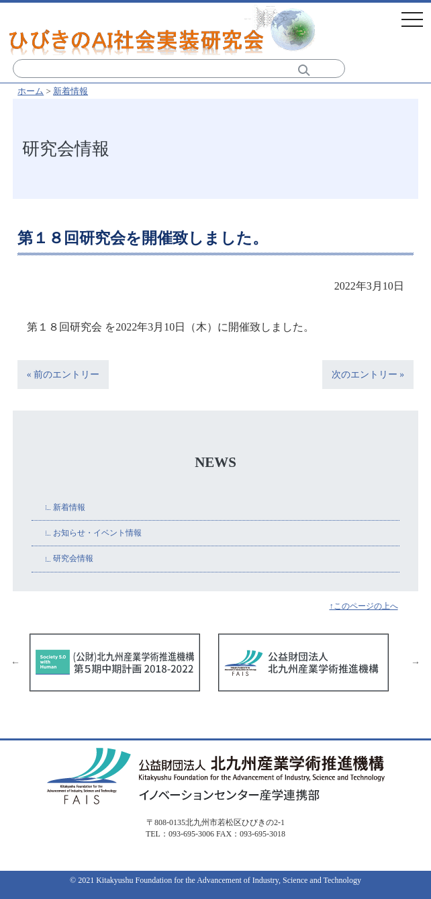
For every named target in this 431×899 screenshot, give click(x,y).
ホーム (30, 91)
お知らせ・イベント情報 (97, 533)
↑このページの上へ (363, 606)
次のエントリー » (368, 375)
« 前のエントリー (63, 375)
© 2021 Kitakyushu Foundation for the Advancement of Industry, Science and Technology (215, 880)
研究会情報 (73, 558)
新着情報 (70, 91)
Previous (15, 662)
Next (415, 662)
